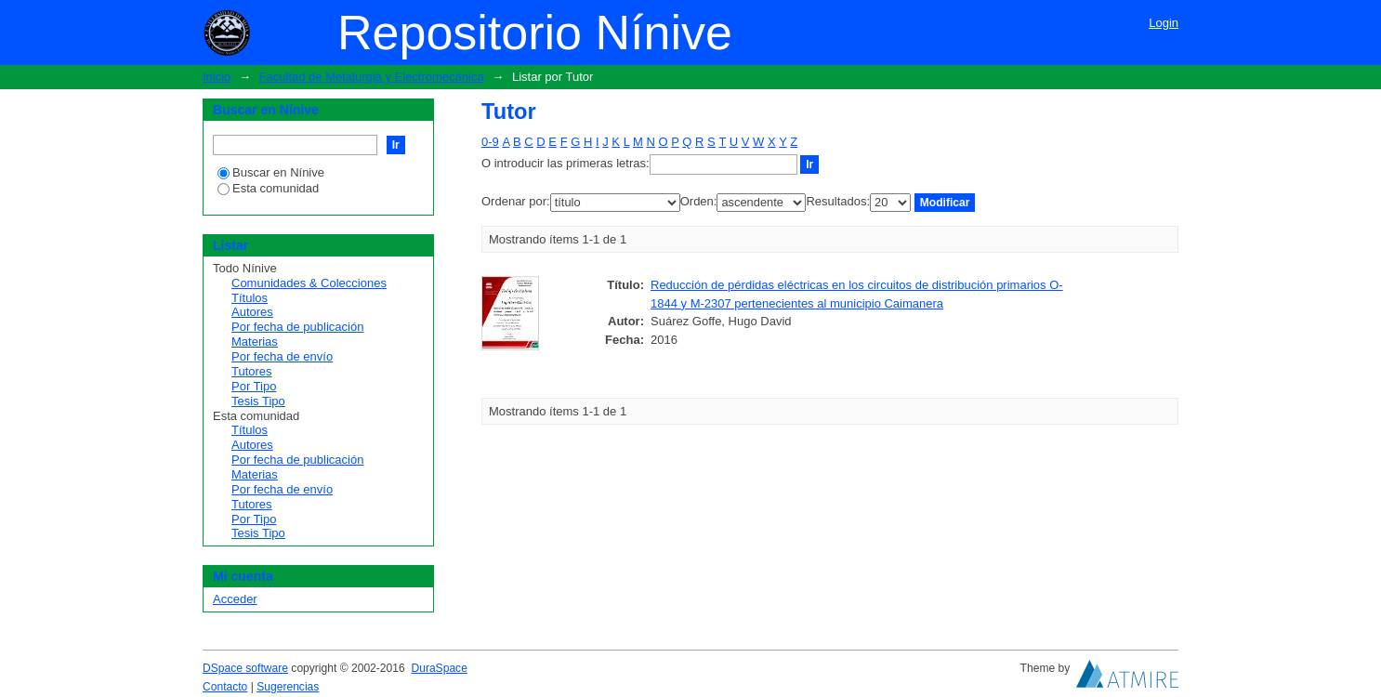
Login (1163, 23)
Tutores (251, 371)
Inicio (216, 77)
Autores (252, 312)
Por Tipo (253, 386)
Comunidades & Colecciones (309, 283)
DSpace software (245, 668)
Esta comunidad (268, 188)
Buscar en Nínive (270, 172)
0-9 (490, 142)
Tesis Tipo (258, 401)
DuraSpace (439, 668)
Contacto (225, 686)
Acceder (235, 599)
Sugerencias (287, 686)
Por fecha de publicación (297, 327)
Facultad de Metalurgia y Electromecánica (371, 77)
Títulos (249, 298)
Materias (254, 341)
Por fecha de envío (282, 356)
